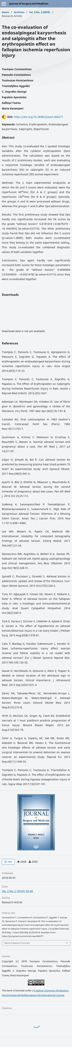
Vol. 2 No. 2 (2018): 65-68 (17, 891)
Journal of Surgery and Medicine (28, 3)
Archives (19, 12)
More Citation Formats (17, 943)
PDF (9, 861)
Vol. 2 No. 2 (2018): (39, 12)
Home (5, 12)
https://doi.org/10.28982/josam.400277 (38, 117)
